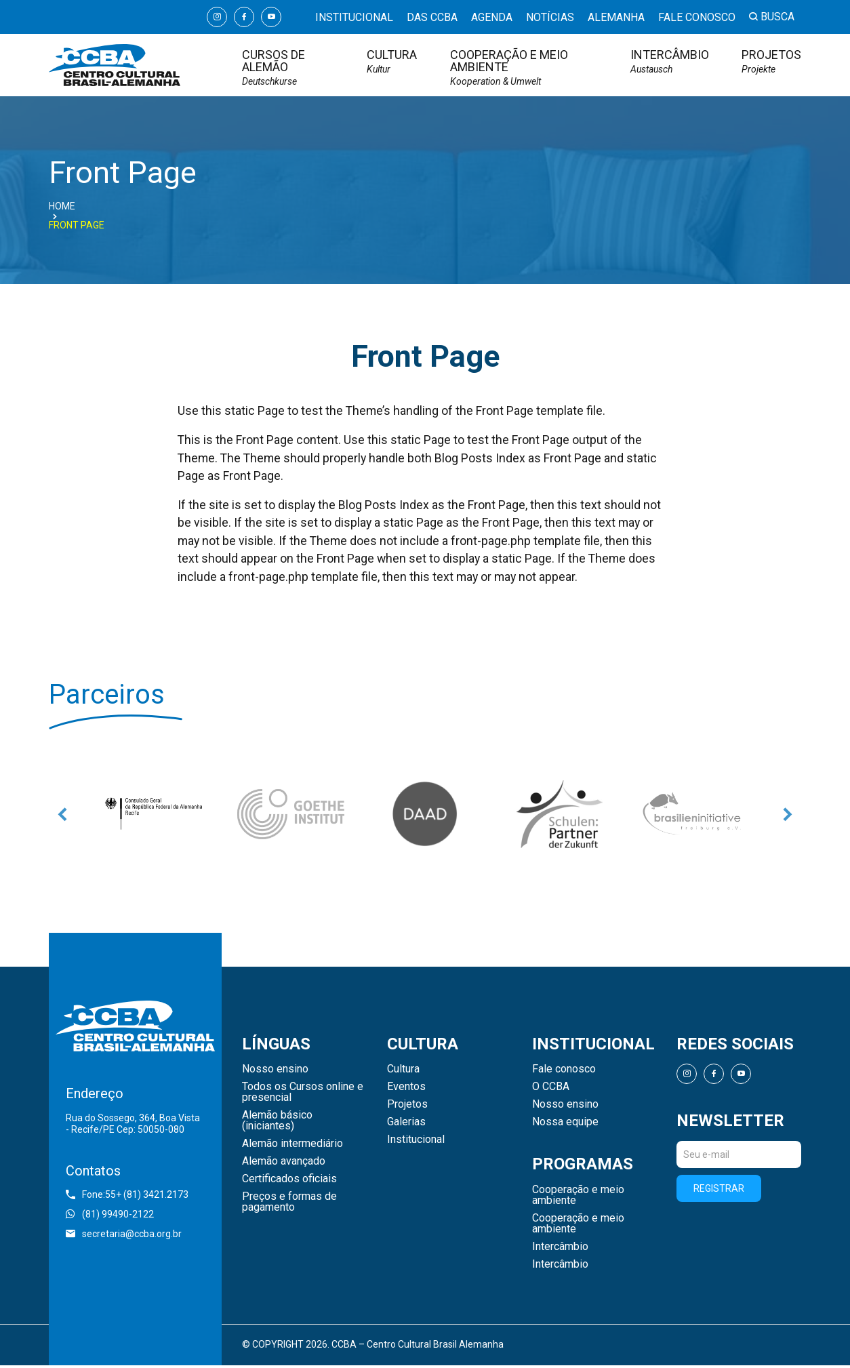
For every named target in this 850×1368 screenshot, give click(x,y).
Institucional (354, 18)
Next (787, 816)
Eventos (406, 1089)
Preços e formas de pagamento (289, 1204)
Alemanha (616, 18)
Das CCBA (432, 18)
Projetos (771, 61)
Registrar (718, 1191)
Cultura (392, 61)
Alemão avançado (283, 1164)
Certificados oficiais (289, 1181)
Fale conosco (696, 18)
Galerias (406, 1124)
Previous (62, 816)
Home (62, 206)
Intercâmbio (669, 61)
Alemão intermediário (292, 1146)
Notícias (550, 18)
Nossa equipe (565, 1124)
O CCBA (550, 1089)
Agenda (491, 18)
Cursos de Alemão (288, 67)
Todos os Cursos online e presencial (302, 1095)
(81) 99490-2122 (110, 1216)
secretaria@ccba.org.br (124, 1236)
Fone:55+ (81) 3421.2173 (127, 1196)
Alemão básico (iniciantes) (277, 1123)
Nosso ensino (275, 1071)
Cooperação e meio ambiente (524, 67)
